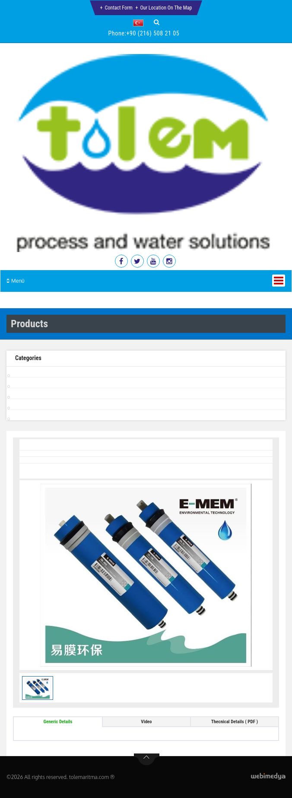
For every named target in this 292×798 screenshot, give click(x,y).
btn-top (146, 759)
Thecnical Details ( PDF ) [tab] (234, 722)
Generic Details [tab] (58, 722)
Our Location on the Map (166, 8)
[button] (140, 22)
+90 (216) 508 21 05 (152, 33)
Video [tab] (146, 722)
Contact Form (119, 8)
